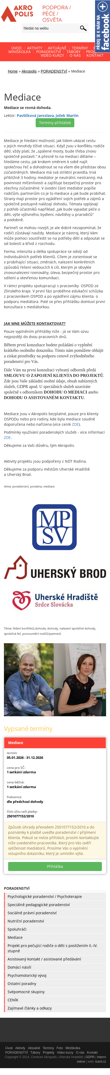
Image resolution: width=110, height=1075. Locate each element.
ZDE (75, 424)
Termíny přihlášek (55, 122)
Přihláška (55, 866)
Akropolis (29, 71)
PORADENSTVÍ (54, 71)
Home (13, 71)
